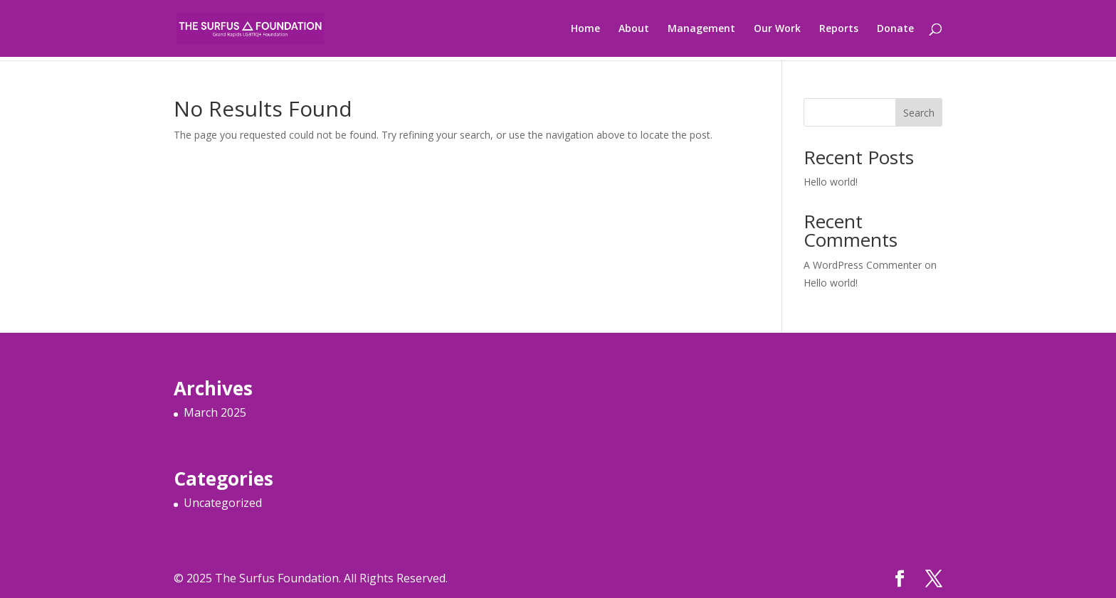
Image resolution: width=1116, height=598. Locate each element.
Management (701, 29)
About (633, 29)
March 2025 (215, 412)
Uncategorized (223, 503)
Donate (895, 29)
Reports (838, 29)
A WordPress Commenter (863, 265)
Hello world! (831, 181)
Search (919, 112)
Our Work (777, 29)
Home (585, 29)
